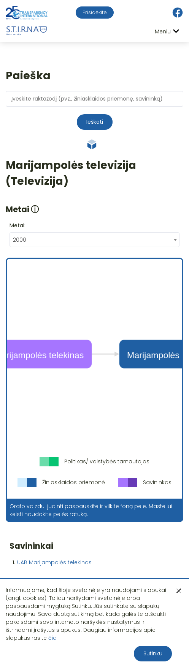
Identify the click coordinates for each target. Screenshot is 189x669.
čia (52, 638)
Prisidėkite (95, 12)
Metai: (17, 225)
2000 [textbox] (19, 240)
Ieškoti (94, 122)
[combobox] (94, 239)
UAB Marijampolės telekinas (54, 562)
